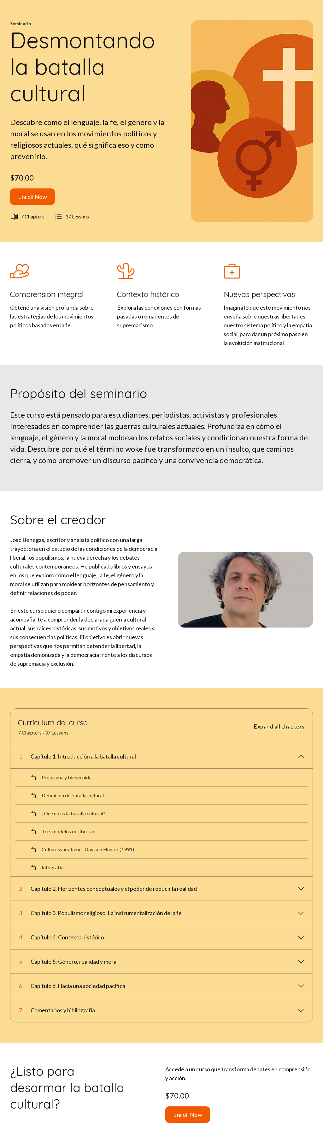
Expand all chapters (279, 726)
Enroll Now (32, 196)
